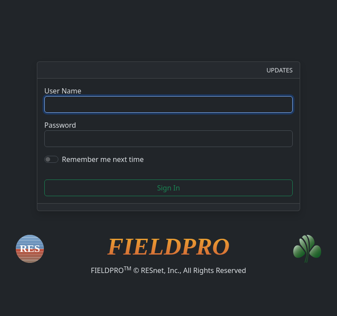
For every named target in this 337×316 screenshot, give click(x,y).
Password (60, 125)
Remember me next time (103, 159)
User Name (62, 91)
